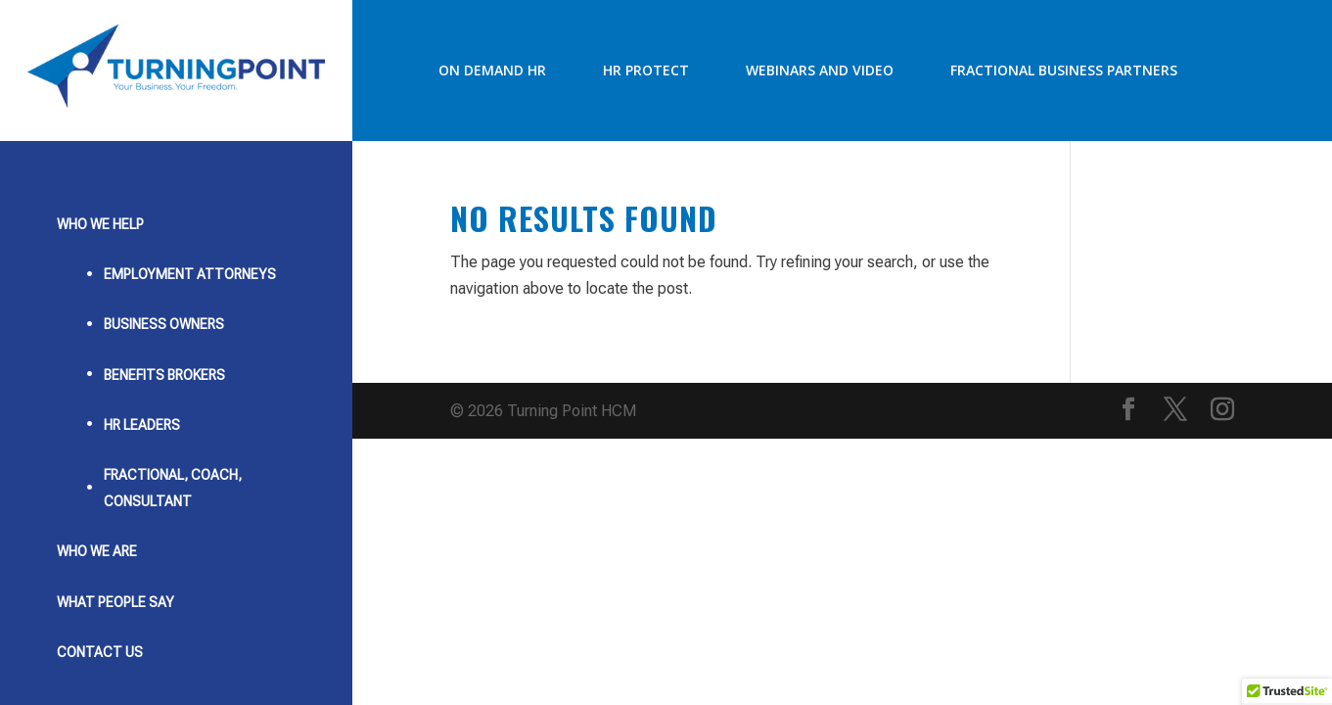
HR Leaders (142, 425)
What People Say (115, 602)
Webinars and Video (820, 70)
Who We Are (97, 551)
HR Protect (646, 70)
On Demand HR (492, 70)
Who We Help (100, 224)
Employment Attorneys (190, 274)
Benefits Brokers (164, 375)
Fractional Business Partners (1063, 70)
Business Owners (164, 324)
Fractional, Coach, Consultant (173, 488)
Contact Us (100, 652)
